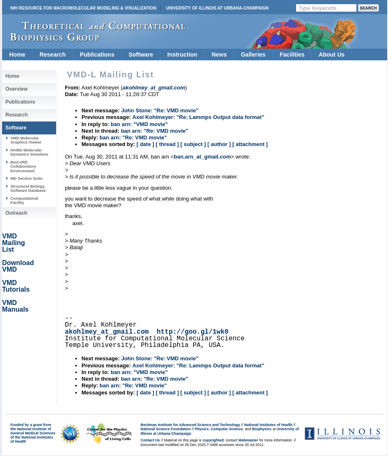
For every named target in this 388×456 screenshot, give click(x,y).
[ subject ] (193, 144)
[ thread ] (167, 144)
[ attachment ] (250, 144)
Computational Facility (24, 200)
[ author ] (219, 144)
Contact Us (150, 440)
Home (17, 54)
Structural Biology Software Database (28, 188)
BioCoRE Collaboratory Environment (23, 166)
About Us (331, 54)
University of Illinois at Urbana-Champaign (217, 8)
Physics (202, 429)
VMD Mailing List (13, 243)
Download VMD (18, 266)
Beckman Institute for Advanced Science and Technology (190, 425)
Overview (16, 89)
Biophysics (262, 429)
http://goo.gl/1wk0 (193, 332)
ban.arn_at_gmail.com (202, 157)
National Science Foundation (166, 429)
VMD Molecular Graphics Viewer (25, 140)
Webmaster (248, 440)
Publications (97, 54)
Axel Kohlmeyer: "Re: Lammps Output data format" (198, 117)
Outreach (16, 213)
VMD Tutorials (16, 286)
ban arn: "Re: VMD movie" (154, 131)
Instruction (182, 54)
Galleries (253, 54)
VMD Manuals (15, 306)
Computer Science (227, 429)
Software (141, 54)
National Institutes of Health (268, 425)
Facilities (291, 54)
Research (53, 54)
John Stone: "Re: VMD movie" (159, 110)
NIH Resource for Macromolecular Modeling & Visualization (83, 8)
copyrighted (213, 440)
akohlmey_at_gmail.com (107, 332)
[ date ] (145, 144)
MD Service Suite (26, 178)
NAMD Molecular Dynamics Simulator (29, 152)
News (219, 54)
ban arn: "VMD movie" (139, 124)
